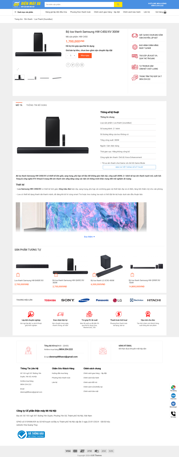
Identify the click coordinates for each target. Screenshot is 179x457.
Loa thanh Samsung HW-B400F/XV (28, 280)
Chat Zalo (173, 396)
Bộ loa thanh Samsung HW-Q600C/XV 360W (68, 281)
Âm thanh (28, 19)
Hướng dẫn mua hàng (60, 373)
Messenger (173, 404)
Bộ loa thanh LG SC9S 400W (102, 280)
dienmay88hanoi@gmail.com (63, 356)
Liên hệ (147, 12)
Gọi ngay (173, 413)
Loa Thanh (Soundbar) (43, 19)
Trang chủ (18, 19)
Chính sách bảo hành (132, 12)
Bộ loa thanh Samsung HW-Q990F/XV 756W (144, 281)
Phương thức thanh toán (80, 12)
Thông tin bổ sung (36, 105)
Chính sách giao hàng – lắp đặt (107, 12)
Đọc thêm (88, 237)
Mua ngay (85, 55)
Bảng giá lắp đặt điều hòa (56, 12)
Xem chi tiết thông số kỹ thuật (129, 167)
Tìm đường (173, 388)
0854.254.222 (66, 349)
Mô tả (19, 105)
